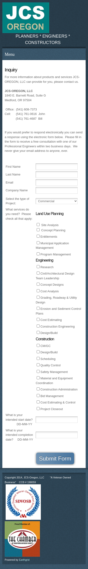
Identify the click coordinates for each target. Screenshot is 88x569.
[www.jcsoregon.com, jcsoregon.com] (25, 17)
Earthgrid (24, 559)
